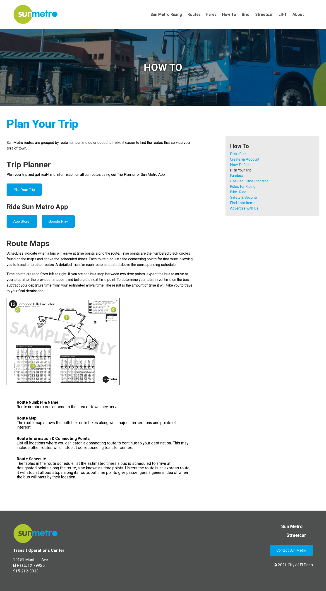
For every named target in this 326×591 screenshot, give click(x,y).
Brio (245, 14)
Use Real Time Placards (249, 181)
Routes (194, 14)
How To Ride (240, 165)
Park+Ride (238, 154)
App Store (21, 221)
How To (229, 14)
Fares (211, 14)
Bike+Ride (238, 192)
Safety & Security (244, 197)
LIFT (282, 14)
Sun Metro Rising (166, 14)
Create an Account (244, 159)
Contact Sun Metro (291, 550)
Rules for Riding (242, 186)
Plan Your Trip (24, 190)
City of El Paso (300, 565)
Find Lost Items (242, 203)
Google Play (58, 221)
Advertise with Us (244, 208)
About (298, 14)
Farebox (236, 176)
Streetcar (264, 14)
